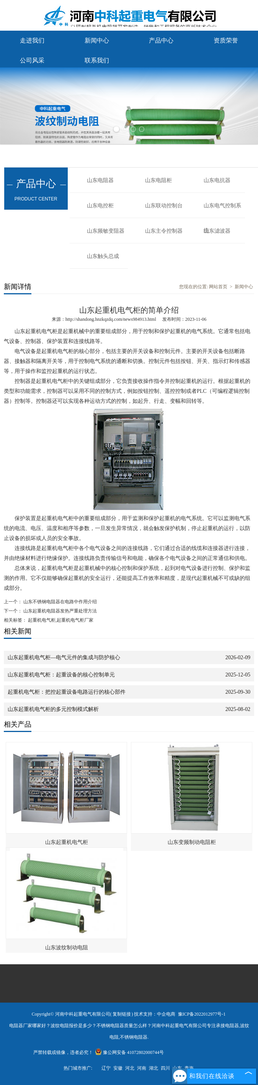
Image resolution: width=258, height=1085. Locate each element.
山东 (177, 1068)
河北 (129, 1068)
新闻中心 (97, 40)
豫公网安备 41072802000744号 (129, 1052)
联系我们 (97, 60)
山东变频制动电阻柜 (192, 842)
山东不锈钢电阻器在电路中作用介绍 (59, 601)
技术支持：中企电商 (154, 1014)
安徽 (117, 1068)
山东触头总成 (103, 256)
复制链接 (122, 1014)
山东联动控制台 (164, 205)
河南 (141, 1068)
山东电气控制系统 (222, 210)
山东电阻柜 (158, 180)
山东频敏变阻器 (105, 231)
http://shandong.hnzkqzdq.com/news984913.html (110, 319)
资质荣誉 (226, 40)
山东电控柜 (100, 205)
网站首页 (218, 286)
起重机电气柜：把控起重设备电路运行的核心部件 (67, 692)
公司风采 (32, 60)
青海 (189, 1068)
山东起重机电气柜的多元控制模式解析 (53, 709)
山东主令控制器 (164, 231)
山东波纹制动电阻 (66, 947)
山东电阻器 (100, 180)
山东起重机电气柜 (66, 842)
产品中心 (161, 40)
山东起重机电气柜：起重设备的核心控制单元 (61, 675)
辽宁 (106, 1068)
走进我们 (32, 40)
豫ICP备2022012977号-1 (202, 1014)
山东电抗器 (217, 180)
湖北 (153, 1068)
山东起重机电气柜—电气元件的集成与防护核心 (64, 657)
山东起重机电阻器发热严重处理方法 (59, 611)
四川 (165, 1068)
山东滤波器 (217, 231)
